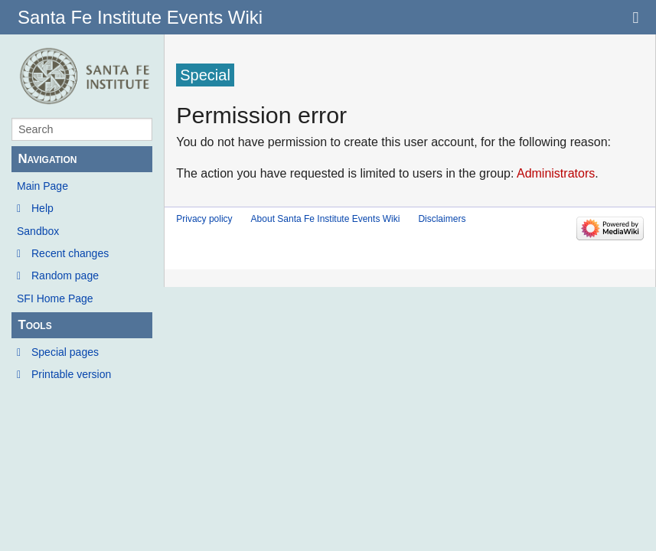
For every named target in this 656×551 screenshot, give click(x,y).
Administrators (556, 173)
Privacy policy (204, 219)
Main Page (42, 186)
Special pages (65, 352)
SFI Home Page (55, 298)
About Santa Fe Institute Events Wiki (325, 219)
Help (42, 208)
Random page (65, 275)
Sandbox (38, 231)
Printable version (71, 374)
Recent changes (70, 253)
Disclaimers (441, 219)
